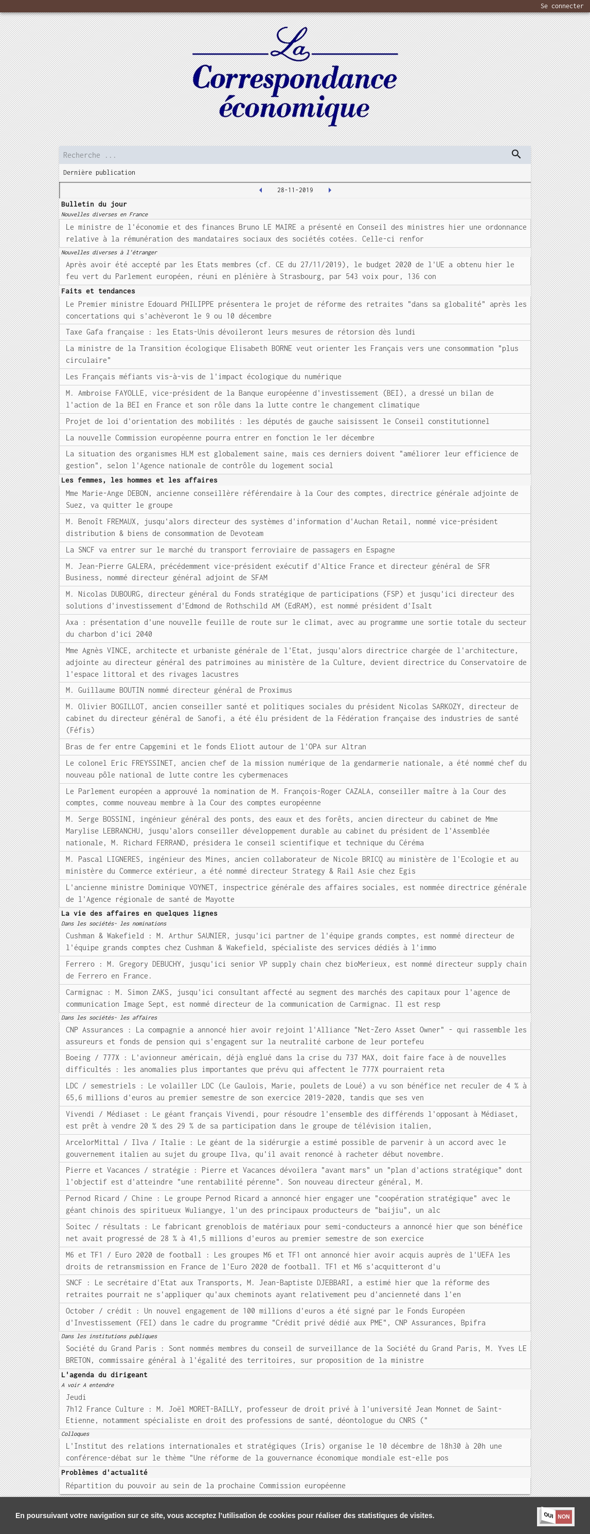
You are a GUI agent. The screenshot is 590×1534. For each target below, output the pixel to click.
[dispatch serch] (516, 154)
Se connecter (562, 6)
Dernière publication (99, 172)
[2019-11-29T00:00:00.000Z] (329, 190)
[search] (295, 155)
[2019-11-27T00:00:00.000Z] (260, 190)
